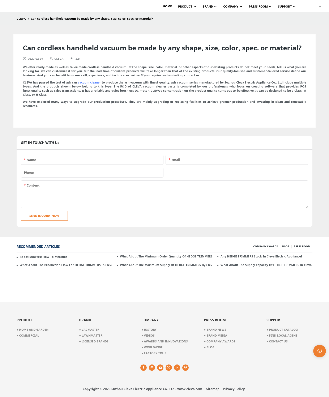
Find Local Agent (281, 335)
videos (148, 335)
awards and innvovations (164, 341)
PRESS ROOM (302, 246)
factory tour (153, 353)
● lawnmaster (90, 335)
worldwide (152, 347)
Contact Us (277, 341)
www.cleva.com (189, 389)
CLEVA (21, 19)
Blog (209, 347)
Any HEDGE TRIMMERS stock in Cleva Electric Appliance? (261, 256)
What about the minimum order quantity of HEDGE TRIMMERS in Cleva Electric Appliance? (166, 256)
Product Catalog (282, 330)
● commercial (28, 335)
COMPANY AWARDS (265, 246)
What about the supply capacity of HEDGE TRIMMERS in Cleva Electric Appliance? (266, 265)
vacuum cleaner (89, 82)
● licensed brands (93, 341)
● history (149, 330)
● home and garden (32, 330)
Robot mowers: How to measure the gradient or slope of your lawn (44, 257)
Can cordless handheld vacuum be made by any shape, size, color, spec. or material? (92, 19)
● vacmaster (89, 330)
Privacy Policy (234, 389)
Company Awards (219, 341)
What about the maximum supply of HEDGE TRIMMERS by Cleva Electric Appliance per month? (166, 265)
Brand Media (215, 335)
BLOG (285, 246)
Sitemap (212, 389)
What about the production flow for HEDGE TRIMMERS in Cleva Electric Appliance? (66, 265)
